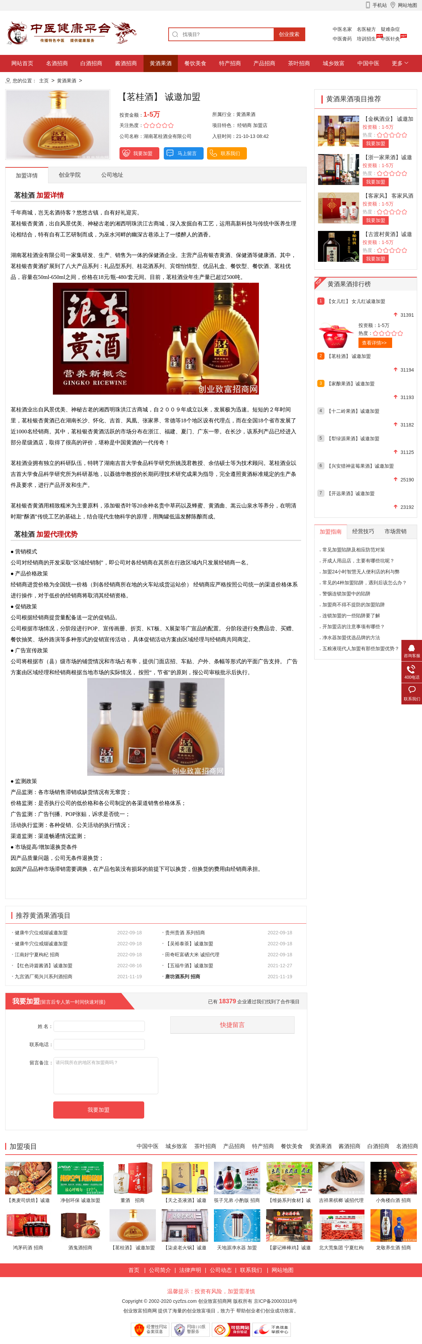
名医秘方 (366, 29)
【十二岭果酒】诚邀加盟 (353, 411)
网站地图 (283, 1270)
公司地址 (112, 175)
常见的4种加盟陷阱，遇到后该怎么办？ (364, 582)
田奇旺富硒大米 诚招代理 (190, 954)
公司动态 (221, 1270)
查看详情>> (374, 343)
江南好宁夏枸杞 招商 (35, 954)
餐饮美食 (195, 63)
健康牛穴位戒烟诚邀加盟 (40, 932)
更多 (397, 63)
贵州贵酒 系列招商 (183, 932)
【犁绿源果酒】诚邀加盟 (353, 438)
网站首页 (22, 63)
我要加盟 (142, 153)
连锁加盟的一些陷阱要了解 (351, 615)
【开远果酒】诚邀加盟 (351, 493)
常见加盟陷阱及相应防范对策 (353, 549)
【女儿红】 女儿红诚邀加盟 (356, 301)
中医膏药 (342, 39)
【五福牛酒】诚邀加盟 (187, 965)
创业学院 (70, 175)
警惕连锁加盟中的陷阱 (346, 593)
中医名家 (342, 29)
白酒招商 (91, 63)
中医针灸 (390, 39)
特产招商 (230, 63)
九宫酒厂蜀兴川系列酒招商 (42, 976)
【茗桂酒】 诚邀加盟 (349, 356)
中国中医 (368, 63)
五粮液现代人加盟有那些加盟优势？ (360, 648)
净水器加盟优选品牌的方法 (351, 637)
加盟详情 (27, 175)
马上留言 (187, 153)
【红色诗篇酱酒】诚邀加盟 (42, 965)
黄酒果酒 (161, 63)
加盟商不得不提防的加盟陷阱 (353, 604)
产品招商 (264, 63)
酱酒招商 (126, 63)
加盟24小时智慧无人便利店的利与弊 (361, 571)
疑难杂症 (390, 29)
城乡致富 (334, 63)
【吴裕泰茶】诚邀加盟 (187, 943)
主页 (44, 80)
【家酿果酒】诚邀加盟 (351, 383)
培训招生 (366, 39)
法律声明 (190, 1270)
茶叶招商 (299, 63)
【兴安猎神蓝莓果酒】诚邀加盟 (360, 466)
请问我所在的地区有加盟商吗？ (106, 1075)
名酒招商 (57, 63)
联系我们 (230, 153)
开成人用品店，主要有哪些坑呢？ (358, 560)
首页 (133, 1270)
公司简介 (160, 1270)
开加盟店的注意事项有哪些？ (353, 626)
